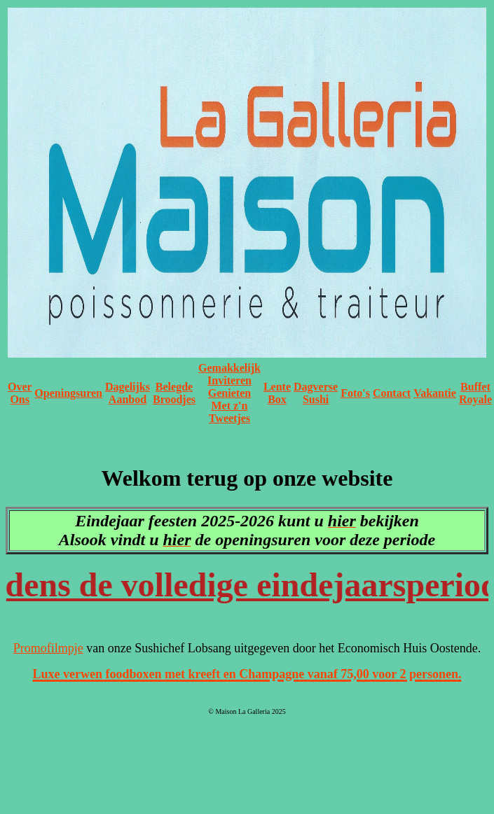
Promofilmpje (48, 648)
